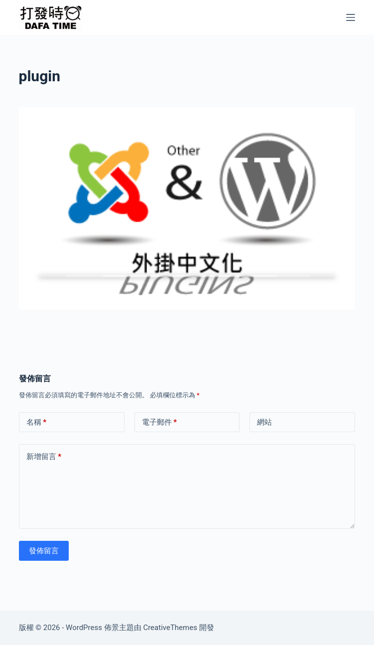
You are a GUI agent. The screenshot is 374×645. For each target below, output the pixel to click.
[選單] (350, 17)
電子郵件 (159, 422)
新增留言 (44, 457)
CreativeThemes (170, 627)
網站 (264, 422)
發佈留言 (44, 550)
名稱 (36, 422)
